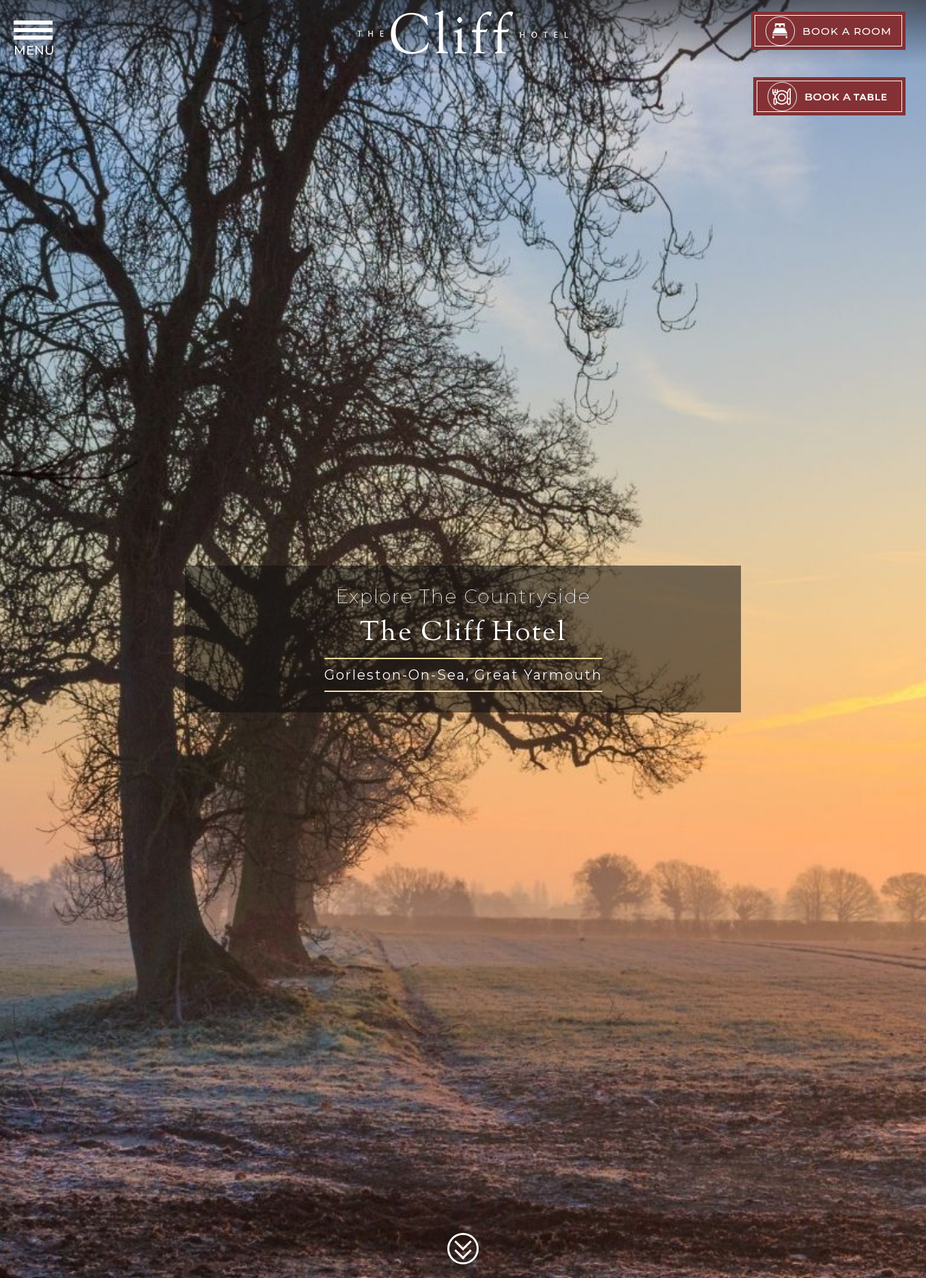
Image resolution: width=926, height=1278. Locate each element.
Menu (34, 50)
